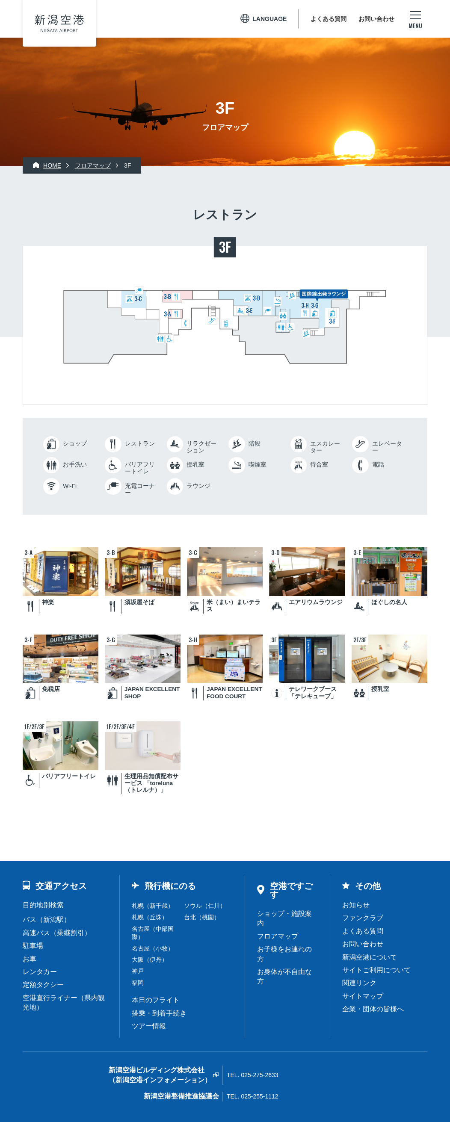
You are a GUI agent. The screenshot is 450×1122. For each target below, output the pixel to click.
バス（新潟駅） (47, 919)
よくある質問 (328, 18)
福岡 (138, 982)
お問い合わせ (376, 18)
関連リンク (359, 982)
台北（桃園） (202, 917)
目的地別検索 (43, 905)
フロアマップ (277, 936)
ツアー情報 (149, 1026)
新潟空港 (59, 23)
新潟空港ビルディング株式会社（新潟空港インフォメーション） (160, 1074)
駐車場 (33, 945)
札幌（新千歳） (153, 905)
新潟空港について (369, 957)
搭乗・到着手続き (159, 1013)
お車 (29, 959)
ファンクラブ (362, 917)
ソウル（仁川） (205, 905)
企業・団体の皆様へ (373, 1009)
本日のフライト (156, 1000)
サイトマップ (362, 996)
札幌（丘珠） (150, 917)
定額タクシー (43, 984)
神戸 (138, 971)
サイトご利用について (376, 970)
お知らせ (356, 905)
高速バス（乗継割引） (57, 932)
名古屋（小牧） (153, 948)
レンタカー (40, 971)
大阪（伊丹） (150, 959)
